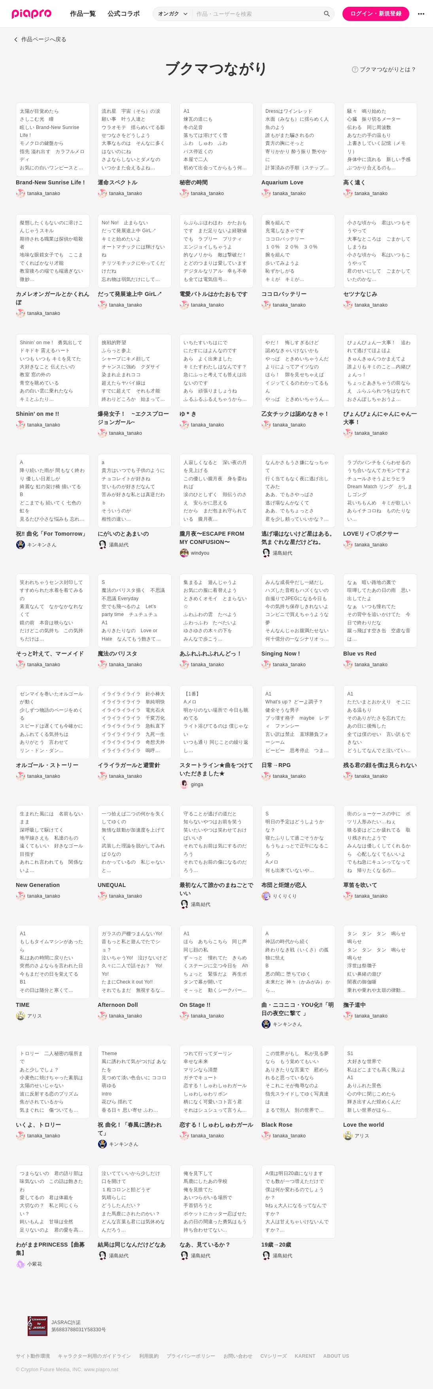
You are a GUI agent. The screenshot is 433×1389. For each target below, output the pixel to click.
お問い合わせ (238, 1356)
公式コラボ (124, 13)
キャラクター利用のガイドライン (94, 1356)
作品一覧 (83, 13)
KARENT (305, 1356)
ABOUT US (336, 1356)
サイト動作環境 (33, 1356)
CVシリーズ (274, 1356)
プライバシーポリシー (191, 1356)
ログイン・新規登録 (375, 13)
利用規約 (149, 1356)
